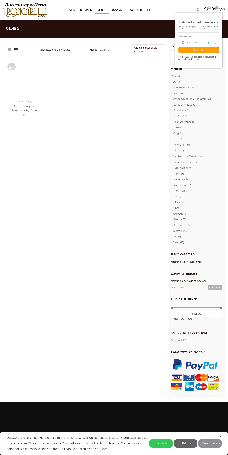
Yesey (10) (178, 242)
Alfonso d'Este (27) (183, 87)
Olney (29, 101)
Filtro (196, 313)
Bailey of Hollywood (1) (185, 104)
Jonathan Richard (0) (185, 162)
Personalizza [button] (210, 443)
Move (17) (178, 196)
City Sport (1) (180, 116)
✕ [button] (220, 436)
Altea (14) (178, 93)
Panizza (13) (179, 219)
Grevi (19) (178, 139)
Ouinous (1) (179, 213)
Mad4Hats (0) (181, 179)
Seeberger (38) (181, 225)
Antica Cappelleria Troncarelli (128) (192, 99)
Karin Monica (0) (182, 167)
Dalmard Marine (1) (183, 121)
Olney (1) (178, 202)
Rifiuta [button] (185, 443)
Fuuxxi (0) (178, 127)
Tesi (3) (177, 236)
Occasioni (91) (178, 340)
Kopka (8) (178, 173)
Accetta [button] (161, 443)
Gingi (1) (177, 133)
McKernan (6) (180, 190)
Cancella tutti (177, 287)
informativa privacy (205, 42)
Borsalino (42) (181, 110)
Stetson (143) (180, 230)
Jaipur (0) (178, 150)
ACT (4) (177, 81)
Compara (215, 287)
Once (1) (177, 208)
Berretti (20, 101)
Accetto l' (200, 42)
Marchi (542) (178, 76)
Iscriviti (198, 50)
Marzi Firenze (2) (182, 185)
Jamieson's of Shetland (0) (188, 156)
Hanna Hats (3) (181, 144)
